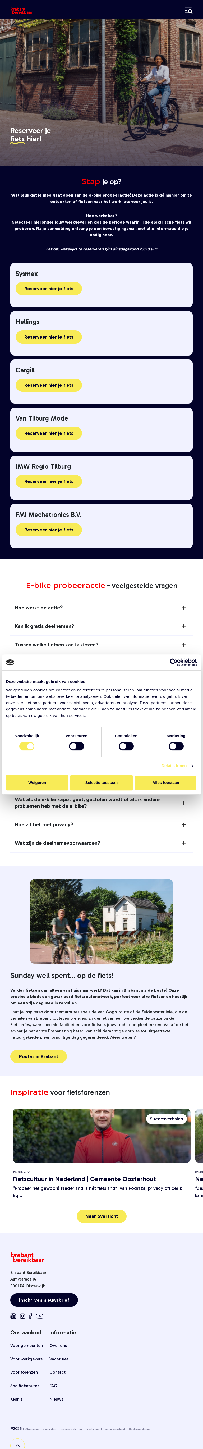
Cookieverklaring (140, 1429)
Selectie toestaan (101, 782)
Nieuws (56, 1399)
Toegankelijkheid (114, 1429)
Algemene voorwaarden (40, 1429)
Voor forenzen (24, 1372)
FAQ (53, 1385)
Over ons (58, 1345)
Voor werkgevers (26, 1358)
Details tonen (174, 765)
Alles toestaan (165, 782)
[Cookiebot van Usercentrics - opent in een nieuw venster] (174, 662)
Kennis (16, 1399)
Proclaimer (93, 1429)
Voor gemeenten (26, 1345)
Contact (57, 1372)
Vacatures (58, 1358)
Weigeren (37, 782)
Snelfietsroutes (24, 1385)
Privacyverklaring (71, 1429)
